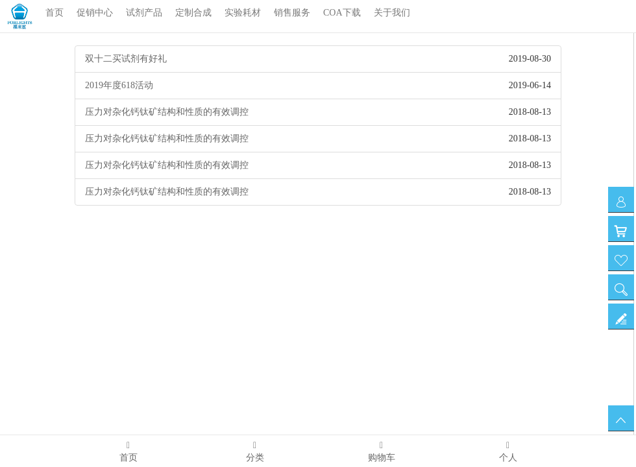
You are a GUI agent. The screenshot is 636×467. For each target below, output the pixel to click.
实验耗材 (243, 13)
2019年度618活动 (119, 85)
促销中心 (95, 13)
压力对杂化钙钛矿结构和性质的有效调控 (167, 112)
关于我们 (392, 13)
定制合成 (193, 13)
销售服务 (292, 13)
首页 (54, 13)
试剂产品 (144, 13)
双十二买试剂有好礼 (126, 59)
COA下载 (342, 13)
